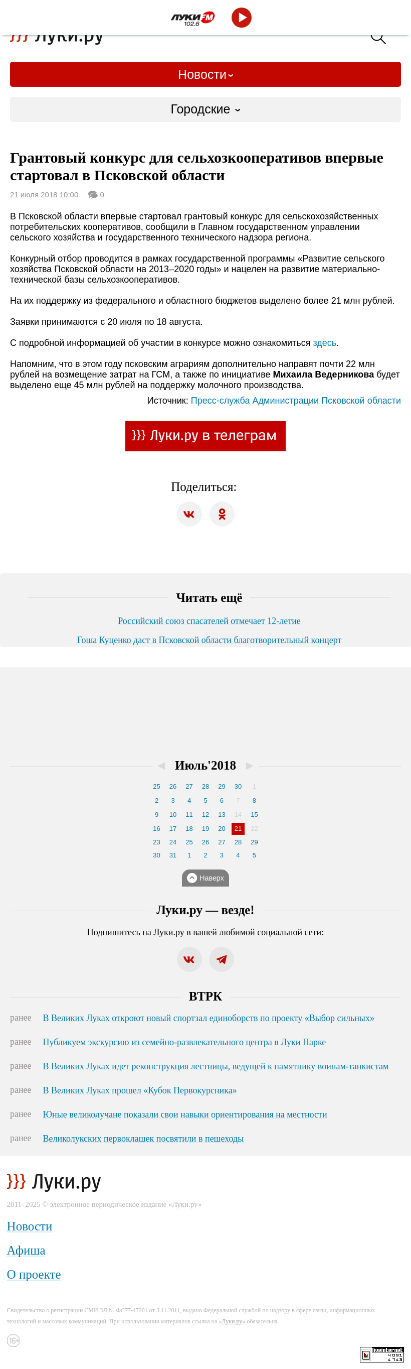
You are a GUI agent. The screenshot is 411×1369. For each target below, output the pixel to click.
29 (221, 786)
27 (188, 786)
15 (254, 814)
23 (156, 842)
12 (205, 814)
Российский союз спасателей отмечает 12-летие (209, 621)
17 (172, 828)
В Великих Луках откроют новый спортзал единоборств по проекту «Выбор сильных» (208, 1018)
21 (238, 828)
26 (172, 786)
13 (221, 814)
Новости (202, 74)
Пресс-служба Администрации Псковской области (296, 401)
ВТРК (205, 996)
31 (172, 855)
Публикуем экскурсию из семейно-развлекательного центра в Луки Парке (184, 1042)
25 (156, 786)
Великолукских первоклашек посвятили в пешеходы (143, 1139)
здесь (324, 343)
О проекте (34, 1274)
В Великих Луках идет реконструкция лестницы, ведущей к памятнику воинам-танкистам (216, 1066)
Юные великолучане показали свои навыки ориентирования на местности (185, 1114)
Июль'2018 (205, 765)
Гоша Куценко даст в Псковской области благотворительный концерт (209, 640)
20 (221, 828)
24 (172, 842)
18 (188, 828)
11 (188, 814)
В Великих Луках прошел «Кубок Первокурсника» (140, 1090)
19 (205, 828)
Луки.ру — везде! (205, 910)
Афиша (26, 1250)
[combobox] (205, 109)
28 (205, 786)
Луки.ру (232, 1321)
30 (238, 786)
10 (172, 814)
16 (156, 828)
